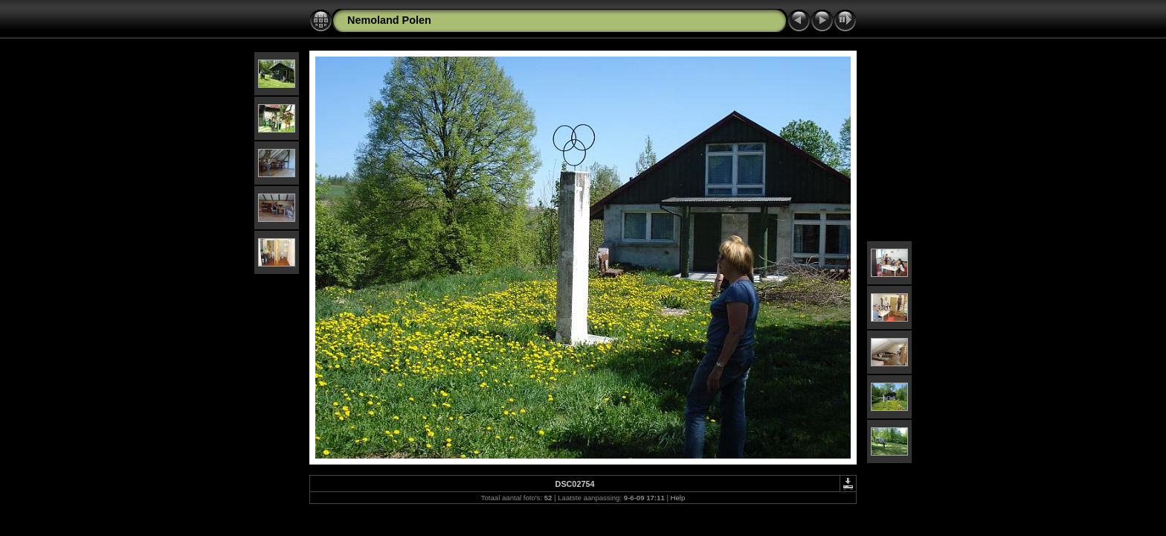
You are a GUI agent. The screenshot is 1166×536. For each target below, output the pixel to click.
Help (678, 498)
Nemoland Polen (389, 20)
